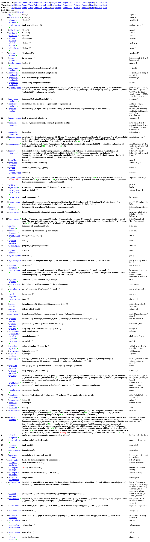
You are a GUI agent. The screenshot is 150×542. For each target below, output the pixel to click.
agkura (14, 246)
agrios (14, 351)
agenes (14, 197)
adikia (14, 499)
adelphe (14, 410)
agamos (15, 118)
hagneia (15, 255)
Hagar (13, 160)
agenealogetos (14, 191)
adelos (14, 440)
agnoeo (15, 270)
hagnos (14, 289)
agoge (14, 383)
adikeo (14, 482)
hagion (14, 212)
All (13, 5)
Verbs (30, 2)
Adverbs (46, 2)
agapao (15, 137)
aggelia (15, 173)
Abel (13, 33)
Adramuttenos (14, 526)
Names (18, 2)
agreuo (15, 341)
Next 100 (20, 12)
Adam (14, 400)
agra (12, 329)
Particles (77, 2)
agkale (14, 236)
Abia (13, 36)
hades (13, 460)
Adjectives (38, 2)
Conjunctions (56, 2)
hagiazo (15, 202)
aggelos (15, 177)
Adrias (14, 532)
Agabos (15, 63)
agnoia (14, 284)
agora (13, 314)
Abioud (15, 48)
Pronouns (85, 2)
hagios (14, 219)
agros (13, 359)
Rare (92, 2)
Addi (13, 408)
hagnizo (15, 260)
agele (13, 187)
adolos (14, 520)
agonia (14, 390)
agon (13, 385)
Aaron (14, 17)
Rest (105, 2)
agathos (15, 88)
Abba (13, 30)
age (12, 185)
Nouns (24, 2)
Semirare (98, 2)
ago (12, 376)
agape (14, 144)
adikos (14, 505)
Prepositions (67, 2)
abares (14, 25)
